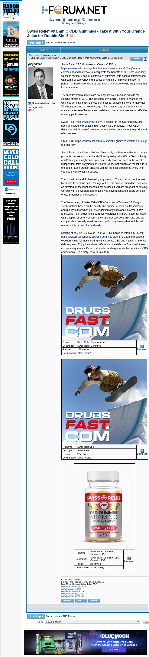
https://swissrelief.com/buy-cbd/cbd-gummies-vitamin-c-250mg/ (97, 68)
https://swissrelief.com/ (89, 121)
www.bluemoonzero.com (73, 596)
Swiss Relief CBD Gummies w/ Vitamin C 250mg (89, 64)
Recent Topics (73, 20)
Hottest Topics (93, 20)
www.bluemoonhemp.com (73, 587)
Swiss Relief (68, 121)
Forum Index (53, 42)
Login (81, 23)
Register (68, 23)
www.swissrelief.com (71, 589)
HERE (71, 141)
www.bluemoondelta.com (73, 591)
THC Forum (69, 42)
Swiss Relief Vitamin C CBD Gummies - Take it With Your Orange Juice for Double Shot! (81, 58)
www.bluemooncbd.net (72, 594)
